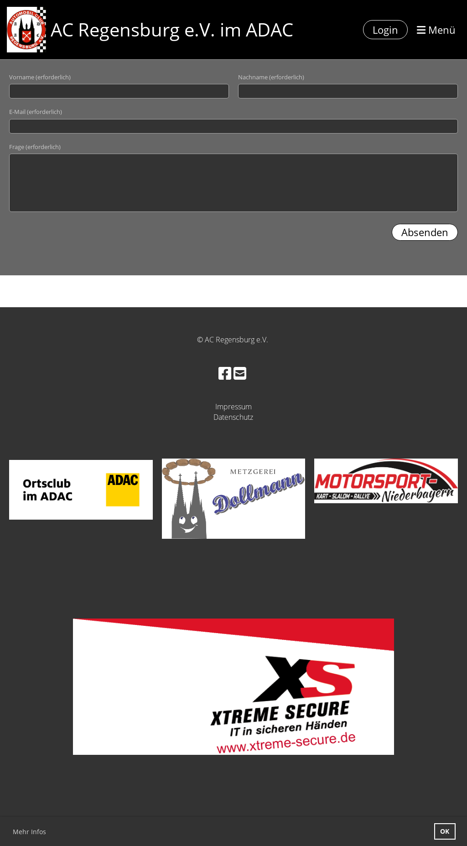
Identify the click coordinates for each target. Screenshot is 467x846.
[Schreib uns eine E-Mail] (240, 373)
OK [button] (444, 831)
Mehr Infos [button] (29, 831)
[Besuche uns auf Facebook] (224, 373)
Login (385, 29)
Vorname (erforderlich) (40, 77)
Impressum (233, 407)
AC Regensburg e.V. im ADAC (172, 29)
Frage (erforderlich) (35, 147)
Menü (436, 29)
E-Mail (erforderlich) (35, 112)
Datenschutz (233, 417)
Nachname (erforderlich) (271, 77)
